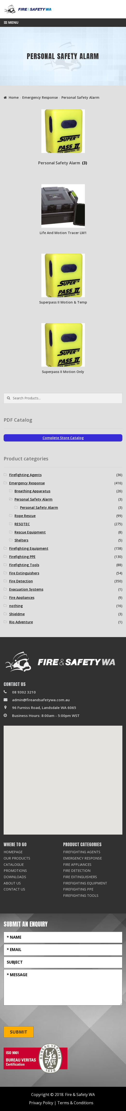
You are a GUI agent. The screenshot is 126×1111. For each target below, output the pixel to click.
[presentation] (40, 1016)
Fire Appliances (21, 597)
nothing (16, 605)
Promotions (15, 870)
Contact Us (14, 889)
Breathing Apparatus (32, 491)
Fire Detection (21, 581)
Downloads (15, 877)
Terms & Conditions (75, 1102)
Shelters (21, 540)
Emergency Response (40, 97)
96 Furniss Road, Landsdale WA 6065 (44, 707)
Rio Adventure (21, 622)
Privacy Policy (41, 1102)
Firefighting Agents (25, 474)
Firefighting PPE (22, 556)
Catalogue (14, 864)
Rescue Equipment (30, 532)
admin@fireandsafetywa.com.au (41, 699)
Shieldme (17, 614)
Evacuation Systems (26, 589)
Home (14, 97)
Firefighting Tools (24, 565)
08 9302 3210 (24, 692)
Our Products (17, 858)
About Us (12, 883)
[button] (63, 775)
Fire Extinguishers (24, 573)
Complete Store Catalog (63, 437)
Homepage (13, 852)
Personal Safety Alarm (33, 499)
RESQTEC (22, 524)
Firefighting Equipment (28, 548)
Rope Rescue (25, 515)
